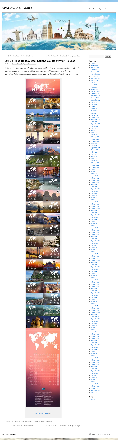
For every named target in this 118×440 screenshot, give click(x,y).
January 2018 (95, 232)
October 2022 (95, 145)
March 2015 (94, 306)
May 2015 (94, 301)
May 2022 (94, 156)
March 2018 (94, 228)
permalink (49, 421)
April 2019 (94, 200)
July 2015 (94, 297)
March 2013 (94, 358)
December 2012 (95, 364)
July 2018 (94, 219)
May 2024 (94, 109)
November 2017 (95, 236)
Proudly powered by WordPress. (101, 434)
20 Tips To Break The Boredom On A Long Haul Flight (64, 56)
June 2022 (94, 154)
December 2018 (95, 208)
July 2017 (94, 245)
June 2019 (94, 195)
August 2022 (94, 150)
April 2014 (94, 330)
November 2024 (95, 96)
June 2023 (94, 128)
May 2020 (94, 171)
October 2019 (95, 187)
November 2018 (95, 210)
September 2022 (95, 148)
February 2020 (95, 178)
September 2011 (95, 390)
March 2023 (94, 135)
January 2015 (95, 310)
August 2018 (94, 217)
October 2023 (95, 122)
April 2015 (94, 304)
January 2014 (95, 336)
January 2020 (95, 180)
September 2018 (95, 215)
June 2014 (94, 325)
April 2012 (94, 382)
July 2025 (94, 83)
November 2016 (95, 262)
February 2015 (95, 308)
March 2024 (94, 113)
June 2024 (94, 106)
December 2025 (95, 72)
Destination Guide (26, 421)
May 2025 (94, 85)
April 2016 (94, 278)
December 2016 (95, 260)
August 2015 (94, 295)
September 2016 (95, 267)
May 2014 (94, 327)
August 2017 (94, 243)
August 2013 (94, 347)
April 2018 (94, 226)
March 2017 (94, 254)
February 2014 (95, 334)
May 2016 (94, 275)
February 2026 (95, 67)
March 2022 (94, 161)
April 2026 (94, 63)
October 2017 (95, 239)
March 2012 (94, 384)
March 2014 (94, 332)
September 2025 (95, 78)
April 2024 (94, 111)
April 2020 (94, 174)
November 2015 (95, 288)
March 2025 (94, 89)
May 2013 (94, 353)
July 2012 (94, 375)
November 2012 (95, 366)
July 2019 (94, 193)
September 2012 (95, 371)
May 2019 (94, 197)
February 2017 (95, 256)
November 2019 (95, 184)
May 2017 (94, 249)
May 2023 (94, 130)
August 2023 (94, 126)
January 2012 (95, 388)
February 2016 (95, 282)
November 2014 (95, 314)
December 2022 (95, 141)
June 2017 (94, 247)
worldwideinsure (30, 64)
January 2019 (95, 206)
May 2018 (94, 223)
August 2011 (94, 392)
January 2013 (95, 362)
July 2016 (94, 271)
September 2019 (95, 189)
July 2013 (94, 349)
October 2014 (95, 317)
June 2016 (94, 273)
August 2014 (94, 321)
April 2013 (94, 356)
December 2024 (95, 93)
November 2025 (95, 74)
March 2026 (94, 65)
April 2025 (94, 87)
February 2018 (95, 230)
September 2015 (95, 293)
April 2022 (94, 158)
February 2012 (95, 386)
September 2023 (95, 124)
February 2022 (95, 163)
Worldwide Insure (17, 8)
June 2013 (94, 351)
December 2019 (95, 182)
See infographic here (41, 413)
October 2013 (95, 343)
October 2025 (95, 76)
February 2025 (95, 91)
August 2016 (94, 269)
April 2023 (94, 132)
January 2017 (95, 258)
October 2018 (95, 213)
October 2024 (95, 98)
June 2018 (94, 221)
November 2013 (95, 340)
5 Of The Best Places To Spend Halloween (19, 56)
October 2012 (95, 369)
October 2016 (95, 265)
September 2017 (95, 241)
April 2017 (94, 252)
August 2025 (94, 80)
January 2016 (95, 284)
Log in (93, 399)
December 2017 (95, 234)
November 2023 (95, 119)
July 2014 (94, 323)
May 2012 (94, 379)
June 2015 (94, 299)
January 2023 (95, 139)
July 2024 (94, 104)
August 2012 (94, 373)
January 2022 (95, 165)
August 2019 (94, 191)
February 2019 (95, 204)
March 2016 (94, 280)
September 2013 (95, 345)
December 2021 (95, 167)
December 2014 (95, 312)
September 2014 (95, 319)
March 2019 (94, 202)
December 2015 (95, 286)
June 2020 (94, 169)
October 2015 (95, 291)
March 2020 (94, 176)
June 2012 (94, 377)
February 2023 (95, 137)
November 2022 (95, 143)
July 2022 (94, 152)
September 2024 (95, 100)
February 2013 (95, 360)
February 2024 (95, 115)
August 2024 (94, 102)
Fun (34, 421)
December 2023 (95, 117)
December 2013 (95, 338)
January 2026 (95, 70)
